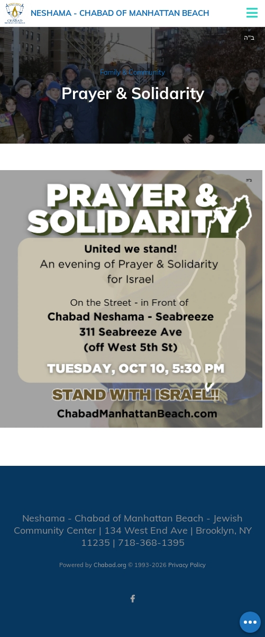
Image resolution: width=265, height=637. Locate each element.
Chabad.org (110, 565)
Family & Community (132, 72)
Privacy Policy (187, 565)
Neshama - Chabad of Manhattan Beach (120, 13)
